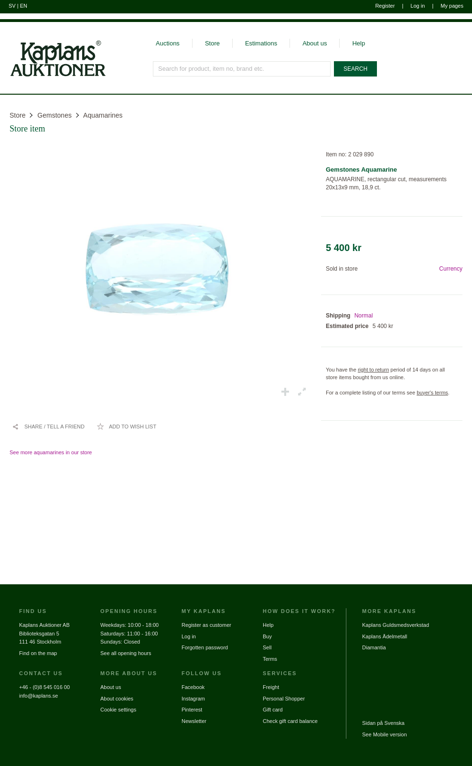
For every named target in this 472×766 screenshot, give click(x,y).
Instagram (193, 698)
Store (212, 43)
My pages (451, 6)
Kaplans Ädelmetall (384, 636)
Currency (450, 268)
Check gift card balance (290, 721)
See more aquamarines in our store (51, 452)
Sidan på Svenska (383, 723)
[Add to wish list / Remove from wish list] (126, 426)
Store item (27, 128)
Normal (363, 315)
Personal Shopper (284, 698)
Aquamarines (103, 115)
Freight (271, 687)
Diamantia (374, 647)
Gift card (273, 709)
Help (358, 43)
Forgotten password (205, 647)
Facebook (193, 687)
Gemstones (54, 115)
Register (385, 6)
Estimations (261, 43)
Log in (417, 6)
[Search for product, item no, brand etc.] (241, 69)
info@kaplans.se (38, 696)
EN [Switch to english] (23, 6)
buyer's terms (432, 392)
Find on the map (38, 653)
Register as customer (206, 625)
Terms (270, 659)
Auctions (168, 43)
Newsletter (194, 721)
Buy (267, 636)
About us (314, 43)
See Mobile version (384, 734)
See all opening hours (125, 653)
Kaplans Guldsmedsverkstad (395, 625)
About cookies (116, 698)
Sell (267, 647)
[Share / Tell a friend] (48, 426)
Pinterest (192, 709)
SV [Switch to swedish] (12, 6)
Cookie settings (118, 709)
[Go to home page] (53, 75)
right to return (373, 369)
